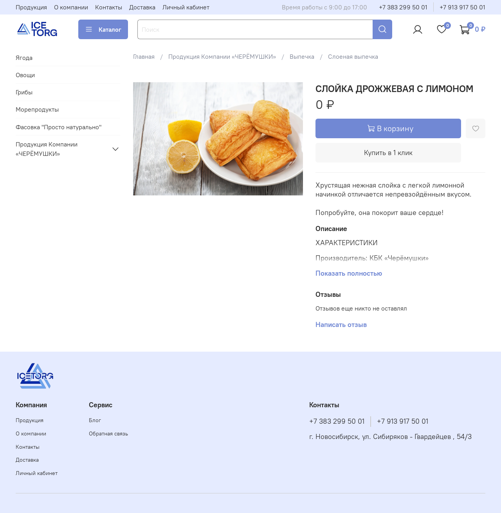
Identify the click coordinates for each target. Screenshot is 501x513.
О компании (71, 7)
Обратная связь (108, 433)
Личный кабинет (185, 7)
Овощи (25, 75)
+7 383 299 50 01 (403, 7)
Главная (144, 56)
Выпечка (302, 56)
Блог (95, 420)
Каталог (103, 29)
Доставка (142, 7)
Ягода (24, 57)
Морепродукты (37, 109)
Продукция (31, 7)
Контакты (108, 7)
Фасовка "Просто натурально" (58, 127)
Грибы (24, 92)
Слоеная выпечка (353, 56)
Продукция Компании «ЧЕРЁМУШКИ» (222, 56)
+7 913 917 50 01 (462, 7)
